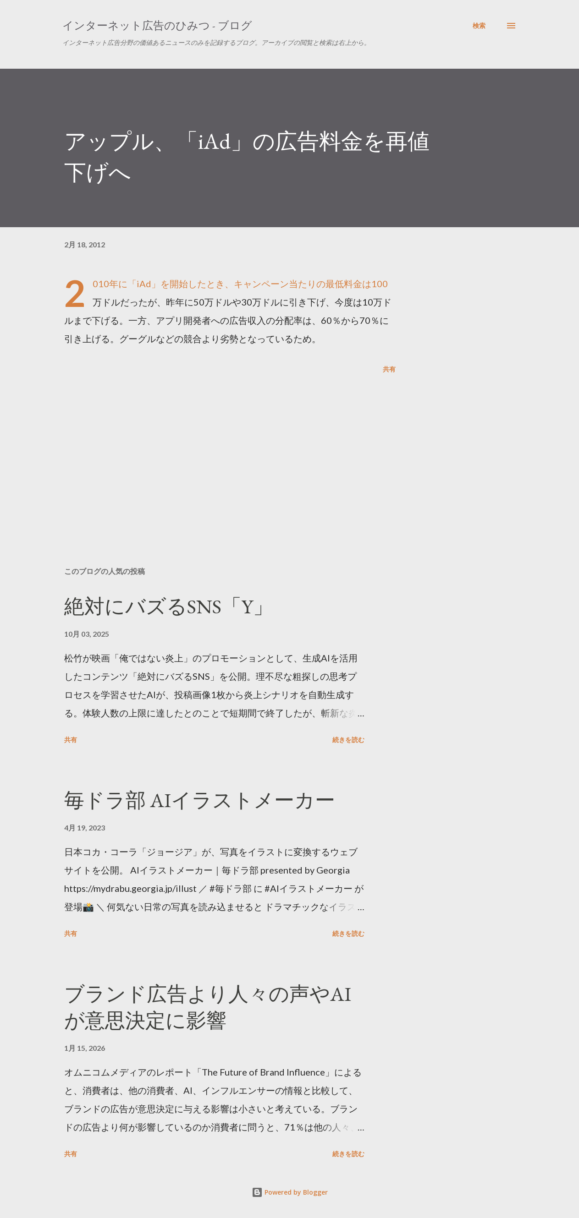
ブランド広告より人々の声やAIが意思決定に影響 (207, 1007)
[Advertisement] (219, 452)
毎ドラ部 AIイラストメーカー (199, 800)
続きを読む (348, 739)
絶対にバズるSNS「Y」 (168, 606)
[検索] (479, 25)
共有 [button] (389, 369)
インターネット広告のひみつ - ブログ (157, 25)
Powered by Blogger (290, 1192)
